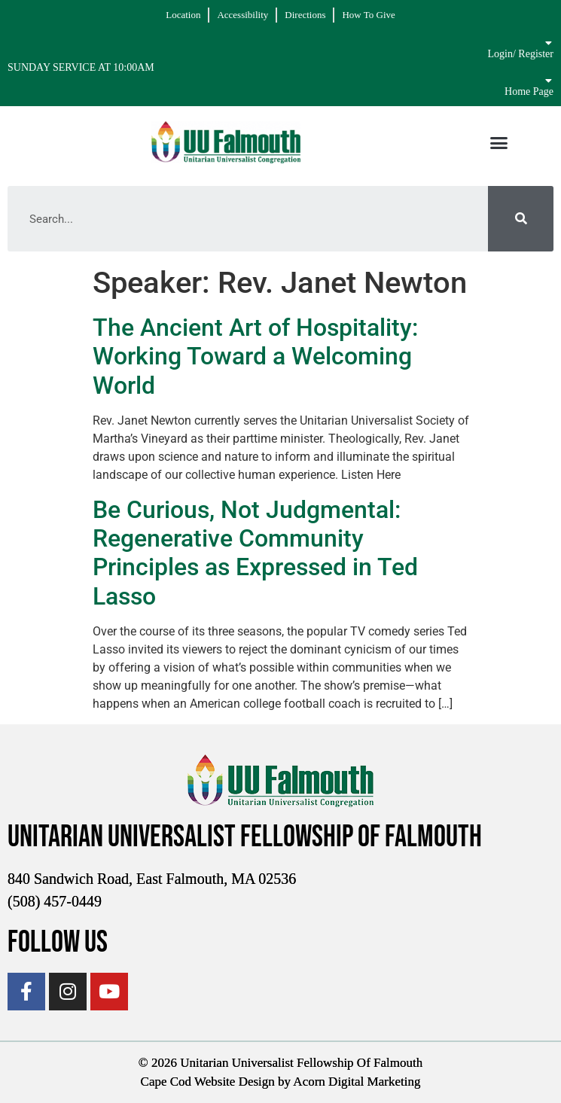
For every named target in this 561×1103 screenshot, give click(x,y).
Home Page (529, 91)
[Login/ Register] (548, 43)
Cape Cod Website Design (208, 1081)
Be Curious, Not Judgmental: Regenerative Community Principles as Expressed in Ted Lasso (255, 553)
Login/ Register (521, 53)
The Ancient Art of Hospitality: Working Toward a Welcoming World (255, 356)
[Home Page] (548, 80)
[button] (499, 142)
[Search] (520, 218)
